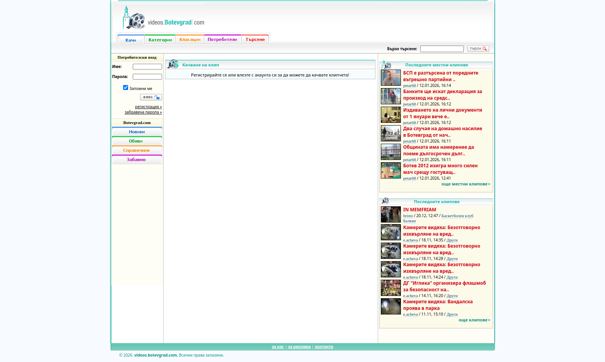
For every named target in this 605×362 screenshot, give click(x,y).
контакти (324, 346)
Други (452, 240)
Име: (117, 66)
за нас (278, 346)
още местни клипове (464, 184)
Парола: (120, 76)
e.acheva (410, 240)
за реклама (299, 346)
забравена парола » (143, 112)
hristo (408, 215)
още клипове (473, 320)
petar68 (409, 85)
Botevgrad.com (136, 122)
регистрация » (148, 106)
